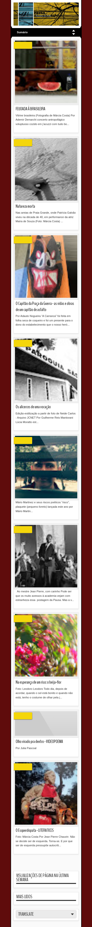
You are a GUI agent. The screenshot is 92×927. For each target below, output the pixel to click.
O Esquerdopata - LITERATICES (35, 830)
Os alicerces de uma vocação (33, 407)
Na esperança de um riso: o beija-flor (38, 682)
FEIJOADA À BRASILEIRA (30, 109)
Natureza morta (25, 206)
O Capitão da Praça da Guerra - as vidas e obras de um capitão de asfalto (45, 307)
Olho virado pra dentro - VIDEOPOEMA (39, 741)
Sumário (22, 32)
